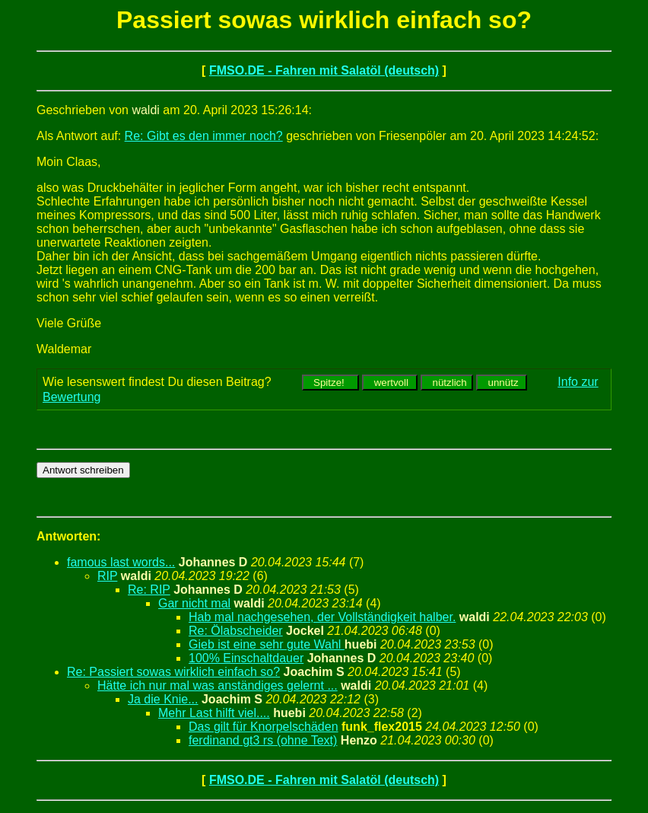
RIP (107, 575)
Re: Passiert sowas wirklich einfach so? (173, 671)
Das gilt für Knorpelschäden (263, 726)
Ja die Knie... (163, 699)
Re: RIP (149, 589)
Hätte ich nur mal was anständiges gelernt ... (217, 685)
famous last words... (121, 562)
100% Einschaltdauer (246, 658)
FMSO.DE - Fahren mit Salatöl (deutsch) (324, 70)
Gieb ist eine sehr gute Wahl (267, 644)
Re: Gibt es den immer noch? (204, 135)
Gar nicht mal (194, 603)
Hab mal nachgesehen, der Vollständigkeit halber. (322, 617)
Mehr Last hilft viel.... (214, 712)
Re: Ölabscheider (236, 630)
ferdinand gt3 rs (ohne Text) (263, 740)
